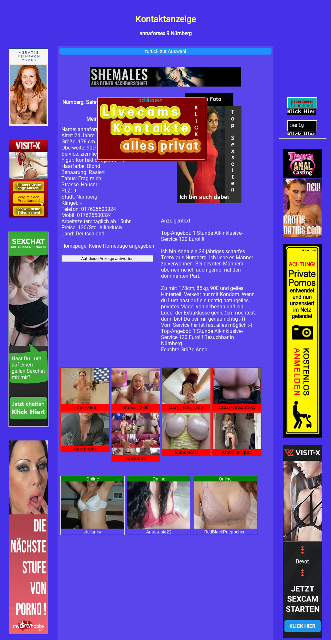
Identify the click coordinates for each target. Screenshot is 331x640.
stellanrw (92, 531)
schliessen (151, 100)
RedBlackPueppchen (225, 531)
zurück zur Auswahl (165, 51)
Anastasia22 (159, 531)
